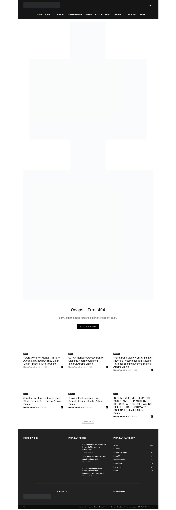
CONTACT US (131, 14)
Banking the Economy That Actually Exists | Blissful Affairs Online (85, 401)
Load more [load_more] (88, 422)
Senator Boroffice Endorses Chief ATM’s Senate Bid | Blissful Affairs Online (42, 401)
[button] (150, 5)
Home (142, 14)
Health (98, 14)
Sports (88, 14)
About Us (118, 14)
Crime (108, 14)
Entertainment (75, 14)
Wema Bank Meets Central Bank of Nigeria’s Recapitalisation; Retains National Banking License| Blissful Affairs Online (133, 363)
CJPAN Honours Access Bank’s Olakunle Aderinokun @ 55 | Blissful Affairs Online (86, 361)
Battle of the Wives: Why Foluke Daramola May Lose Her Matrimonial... (94, 447)
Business (49, 14)
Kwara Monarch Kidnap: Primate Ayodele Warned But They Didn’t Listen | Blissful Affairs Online (41, 361)
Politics (60, 14)
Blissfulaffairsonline (30, 368)
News (39, 14)
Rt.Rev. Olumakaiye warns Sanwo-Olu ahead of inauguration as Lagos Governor (94, 471)
